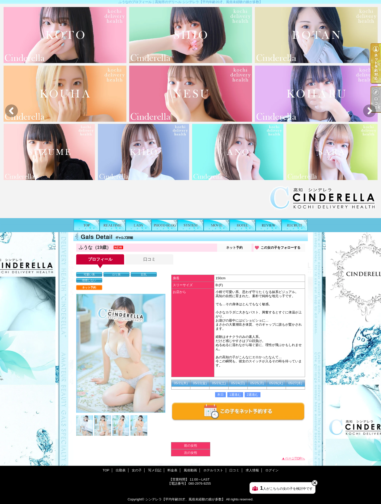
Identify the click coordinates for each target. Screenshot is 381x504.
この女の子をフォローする (280, 247)
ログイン (272, 470)
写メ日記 (165, 225)
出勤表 (113, 225)
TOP (87, 225)
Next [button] (369, 110)
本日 (220, 394)
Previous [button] (11, 110)
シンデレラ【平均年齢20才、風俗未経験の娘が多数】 (185, 499)
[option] (190, 111)
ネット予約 (234, 247)
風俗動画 (217, 225)
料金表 (191, 225)
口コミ (269, 225)
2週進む (252, 394)
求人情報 (295, 225)
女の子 (139, 225)
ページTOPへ (295, 458)
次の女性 (190, 453)
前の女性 (190, 445)
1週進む (235, 394)
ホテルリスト (243, 225)
